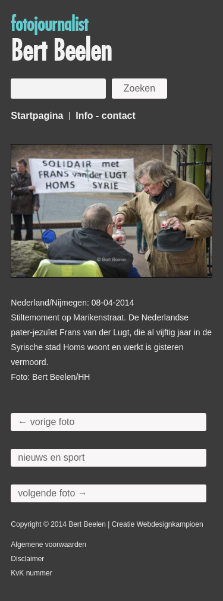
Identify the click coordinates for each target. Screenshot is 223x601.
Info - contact (105, 116)
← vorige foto (46, 422)
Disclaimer (27, 559)
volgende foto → (52, 493)
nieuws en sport (51, 457)
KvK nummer (31, 573)
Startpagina (37, 116)
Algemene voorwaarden (48, 544)
